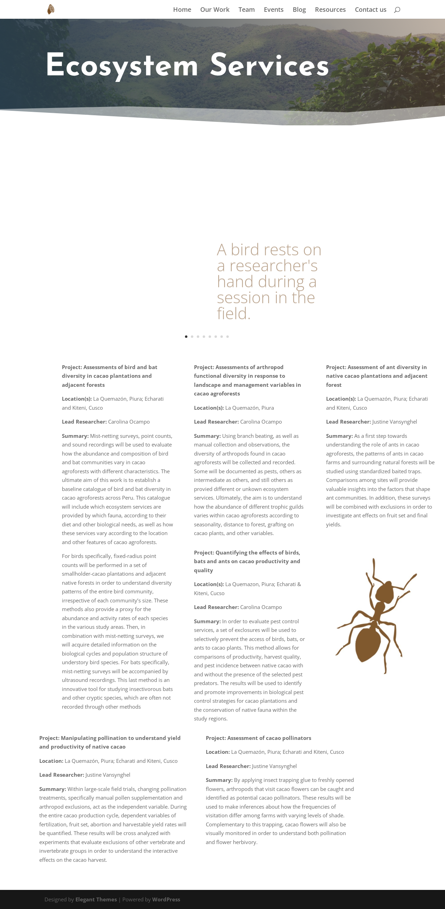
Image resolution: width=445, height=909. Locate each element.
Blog (299, 10)
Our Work (214, 10)
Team (246, 10)
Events (274, 10)
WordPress (166, 899)
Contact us (371, 10)
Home (182, 10)
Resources (330, 10)
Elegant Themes (96, 899)
